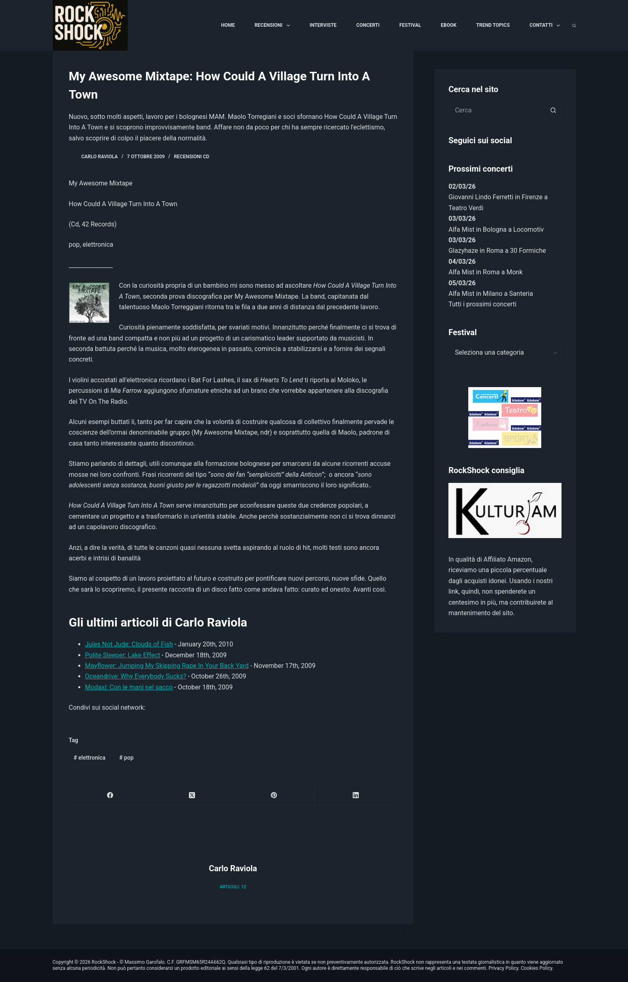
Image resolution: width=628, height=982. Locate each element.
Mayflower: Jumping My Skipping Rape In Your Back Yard (167, 666)
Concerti (367, 25)
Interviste (323, 25)
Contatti (546, 25)
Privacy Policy (503, 968)
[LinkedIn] (356, 795)
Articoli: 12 (233, 886)
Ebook (449, 25)
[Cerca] (574, 25)
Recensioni (274, 25)
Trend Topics (493, 25)
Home (228, 25)
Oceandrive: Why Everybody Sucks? (135, 676)
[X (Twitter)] (192, 795)
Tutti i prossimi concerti (482, 304)
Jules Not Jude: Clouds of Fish (129, 644)
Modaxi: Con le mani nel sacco (129, 687)
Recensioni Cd (191, 156)
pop (126, 757)
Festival (410, 25)
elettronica (89, 757)
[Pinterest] (274, 795)
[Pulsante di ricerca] (553, 110)
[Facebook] (110, 795)
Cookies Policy (536, 968)
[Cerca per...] (496, 110)
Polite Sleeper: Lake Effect (122, 655)
